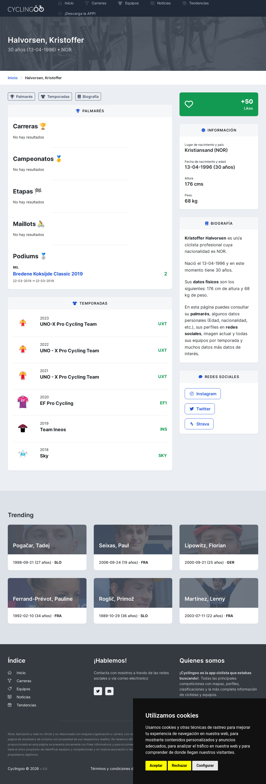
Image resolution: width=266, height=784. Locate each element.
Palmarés (21, 96)
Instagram (202, 393)
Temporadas (55, 96)
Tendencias (26, 705)
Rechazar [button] (179, 765)
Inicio (13, 78)
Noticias (23, 697)
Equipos (23, 689)
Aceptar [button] (156, 765)
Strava (199, 424)
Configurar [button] (205, 765)
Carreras (24, 681)
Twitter (199, 408)
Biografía (88, 96)
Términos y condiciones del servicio (120, 768)
